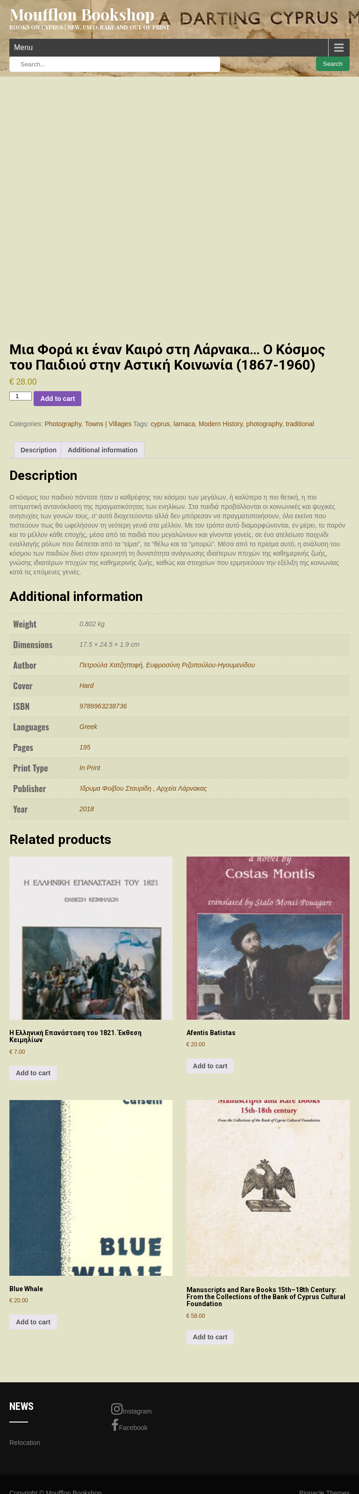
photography (264, 424)
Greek (88, 726)
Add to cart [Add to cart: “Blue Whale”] (33, 1322)
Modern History (221, 424)
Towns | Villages (108, 424)
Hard (86, 685)
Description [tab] (39, 450)
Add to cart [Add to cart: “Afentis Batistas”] (210, 1066)
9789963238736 (103, 706)
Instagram (131, 1408)
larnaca (184, 424)
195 (84, 747)
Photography (62, 424)
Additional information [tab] (102, 450)
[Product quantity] (20, 396)
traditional (300, 424)
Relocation (24, 1442)
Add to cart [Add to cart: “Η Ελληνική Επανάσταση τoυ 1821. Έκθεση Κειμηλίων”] (33, 1073)
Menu (23, 47)
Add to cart (57, 398)
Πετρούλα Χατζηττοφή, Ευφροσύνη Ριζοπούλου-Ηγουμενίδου (167, 665)
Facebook (129, 1425)
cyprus (160, 424)
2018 (86, 809)
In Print (89, 768)
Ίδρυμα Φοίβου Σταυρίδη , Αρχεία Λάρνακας (143, 788)
